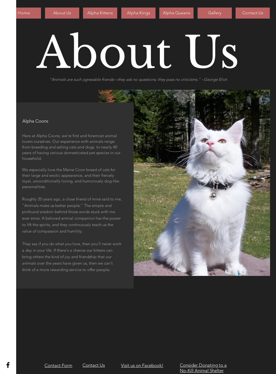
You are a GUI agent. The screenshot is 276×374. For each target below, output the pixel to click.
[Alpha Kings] (138, 13)
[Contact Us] (253, 13)
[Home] (24, 13)
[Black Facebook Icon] (8, 365)
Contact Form (58, 365)
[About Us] (62, 13)
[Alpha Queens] (176, 13)
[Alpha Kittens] (100, 13)
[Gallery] (215, 13)
